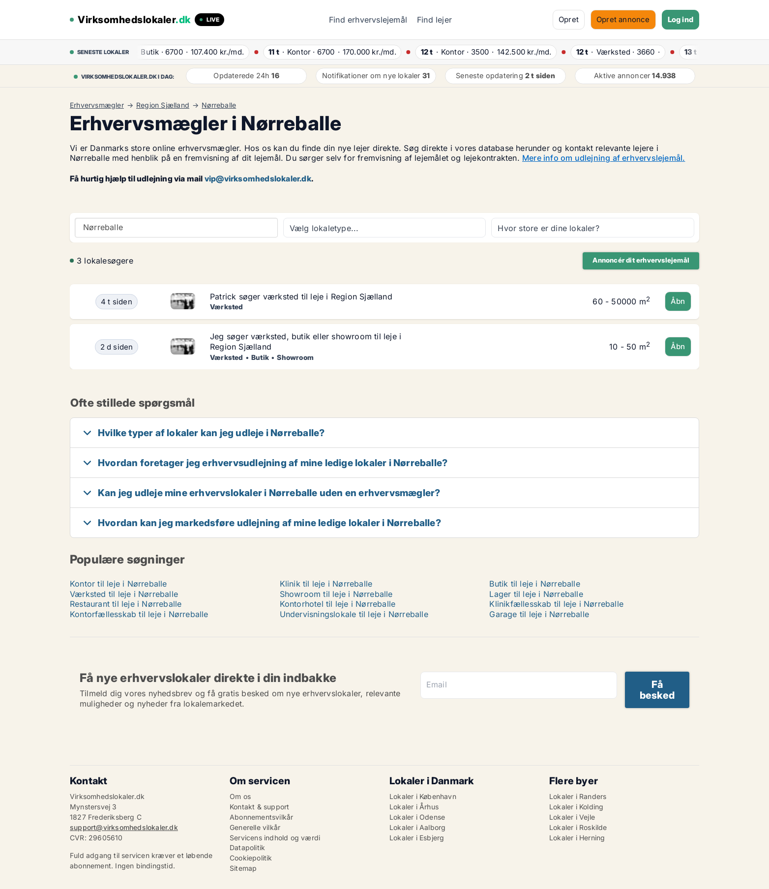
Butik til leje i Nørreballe (534, 584)
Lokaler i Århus (414, 806)
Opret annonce (623, 19)
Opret (569, 19)
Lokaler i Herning (577, 837)
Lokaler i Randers (577, 796)
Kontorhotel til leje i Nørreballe (338, 604)
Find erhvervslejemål (368, 20)
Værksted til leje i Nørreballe (124, 594)
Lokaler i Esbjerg (416, 837)
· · (190, 52)
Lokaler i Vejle (572, 817)
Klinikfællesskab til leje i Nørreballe (556, 604)
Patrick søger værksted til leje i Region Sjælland (301, 296)
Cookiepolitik (251, 858)
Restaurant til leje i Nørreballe (125, 604)
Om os (240, 796)
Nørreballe (219, 105)
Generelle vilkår (255, 827)
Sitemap (243, 868)
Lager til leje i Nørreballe (536, 594)
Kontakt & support (259, 806)
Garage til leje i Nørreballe (539, 614)
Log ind (680, 19)
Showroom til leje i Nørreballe (336, 594)
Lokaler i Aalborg (417, 827)
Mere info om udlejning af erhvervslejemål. (603, 158)
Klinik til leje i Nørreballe (326, 584)
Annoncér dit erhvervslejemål (640, 260)
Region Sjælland (162, 105)
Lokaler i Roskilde (578, 827)
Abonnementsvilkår (261, 817)
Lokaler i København (422, 796)
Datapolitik (247, 847)
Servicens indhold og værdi (275, 837)
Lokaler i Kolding (576, 806)
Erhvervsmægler (97, 105)
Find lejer (434, 20)
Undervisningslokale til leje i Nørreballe (354, 614)
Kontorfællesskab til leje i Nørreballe (139, 614)
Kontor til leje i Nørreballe (118, 584)
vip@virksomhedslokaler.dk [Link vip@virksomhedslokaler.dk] (258, 178)
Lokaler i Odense (417, 817)
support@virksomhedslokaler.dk (124, 827)
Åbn (678, 301)
